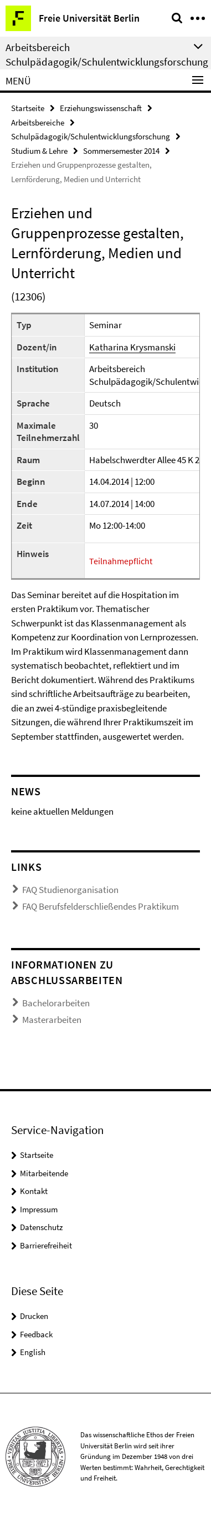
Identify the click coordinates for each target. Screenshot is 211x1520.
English (32, 1352)
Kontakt (34, 1191)
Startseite (27, 108)
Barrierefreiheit (46, 1245)
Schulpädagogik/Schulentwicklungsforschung (90, 136)
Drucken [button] (34, 1316)
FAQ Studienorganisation (70, 890)
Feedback (36, 1334)
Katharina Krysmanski (132, 347)
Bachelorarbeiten (56, 1003)
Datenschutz (41, 1227)
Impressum (39, 1209)
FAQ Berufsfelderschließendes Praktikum (100, 906)
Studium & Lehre (39, 151)
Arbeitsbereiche (37, 122)
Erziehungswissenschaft (101, 108)
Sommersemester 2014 (121, 151)
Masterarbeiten (51, 1020)
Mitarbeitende (44, 1173)
